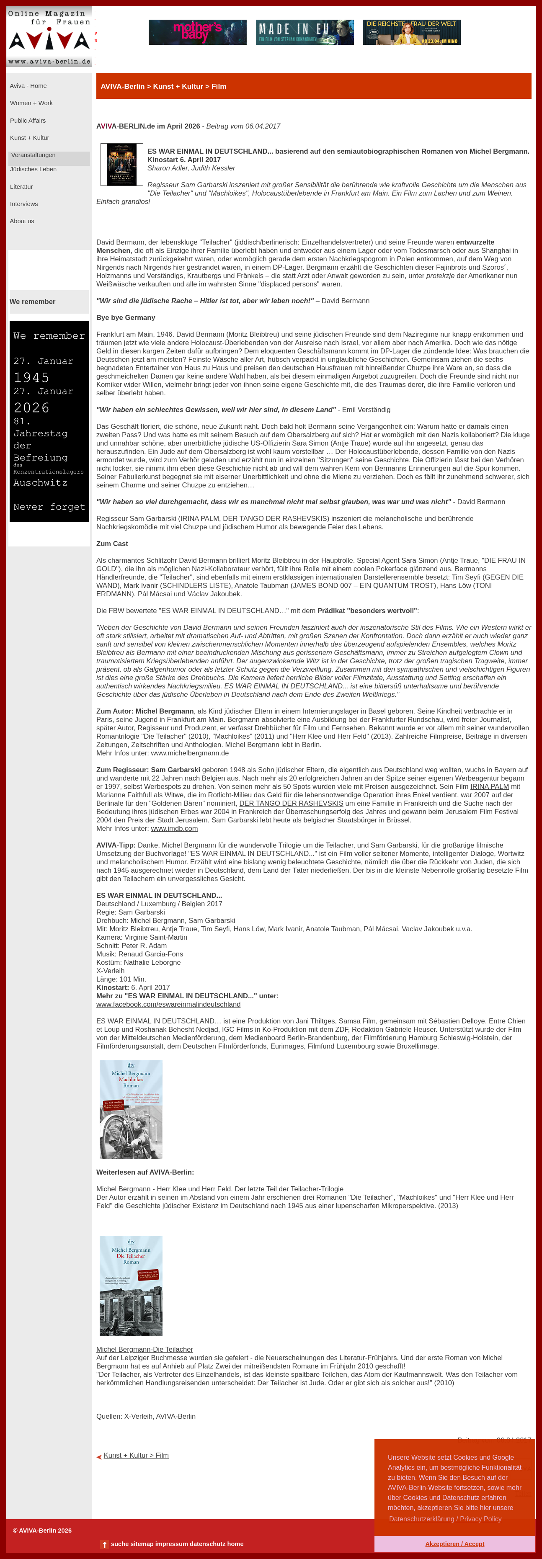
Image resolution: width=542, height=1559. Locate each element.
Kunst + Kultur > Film (136, 1455)
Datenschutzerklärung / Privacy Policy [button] (445, 1519)
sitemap (141, 1544)
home (235, 1544)
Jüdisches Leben (32, 169)
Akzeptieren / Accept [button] (454, 1544)
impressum (171, 1544)
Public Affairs (27, 120)
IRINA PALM (489, 787)
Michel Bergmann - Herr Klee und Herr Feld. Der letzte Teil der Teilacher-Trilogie (219, 1189)
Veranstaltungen (33, 155)
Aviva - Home (27, 85)
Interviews (23, 204)
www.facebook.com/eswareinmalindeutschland (168, 1004)
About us (21, 221)
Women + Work (30, 103)
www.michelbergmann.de (190, 753)
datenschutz (208, 1544)
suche (120, 1544)
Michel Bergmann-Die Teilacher (144, 1349)
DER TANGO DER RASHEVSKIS (291, 803)
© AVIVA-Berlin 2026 (42, 1530)
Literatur (20, 186)
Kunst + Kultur (28, 137)
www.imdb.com (174, 828)
